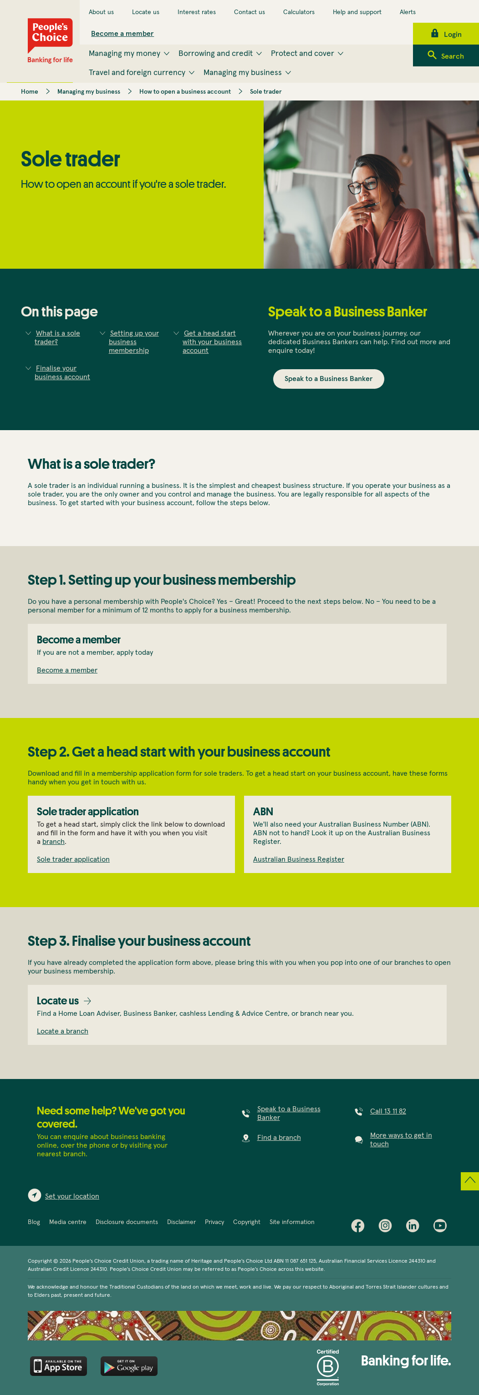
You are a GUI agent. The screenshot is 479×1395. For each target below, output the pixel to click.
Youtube (442, 1228)
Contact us (249, 12)
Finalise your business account (62, 373)
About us (101, 12)
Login (453, 34)
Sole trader (266, 92)
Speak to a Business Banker (329, 378)
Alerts (408, 12)
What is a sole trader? (57, 338)
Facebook (360, 1228)
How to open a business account (185, 92)
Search (452, 56)
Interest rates (197, 12)
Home (29, 92)
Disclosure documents (127, 1222)
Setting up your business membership (134, 342)
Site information (292, 1222)
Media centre (68, 1222)
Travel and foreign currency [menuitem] (137, 73)
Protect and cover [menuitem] (302, 54)
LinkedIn (415, 1228)
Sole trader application (73, 859)
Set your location (72, 1196)
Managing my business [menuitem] (243, 73)
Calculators (299, 12)
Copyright (246, 1222)
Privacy (214, 1222)
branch (53, 841)
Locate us (145, 12)
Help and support (357, 12)
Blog (34, 1222)
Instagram (387, 1228)
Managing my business (88, 92)
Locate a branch (62, 1031)
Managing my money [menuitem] (124, 54)
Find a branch (279, 1137)
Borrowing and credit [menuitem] (215, 54)
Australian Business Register (298, 859)
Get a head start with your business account (212, 342)
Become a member (122, 33)
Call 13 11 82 (388, 1111)
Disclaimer (181, 1222)
